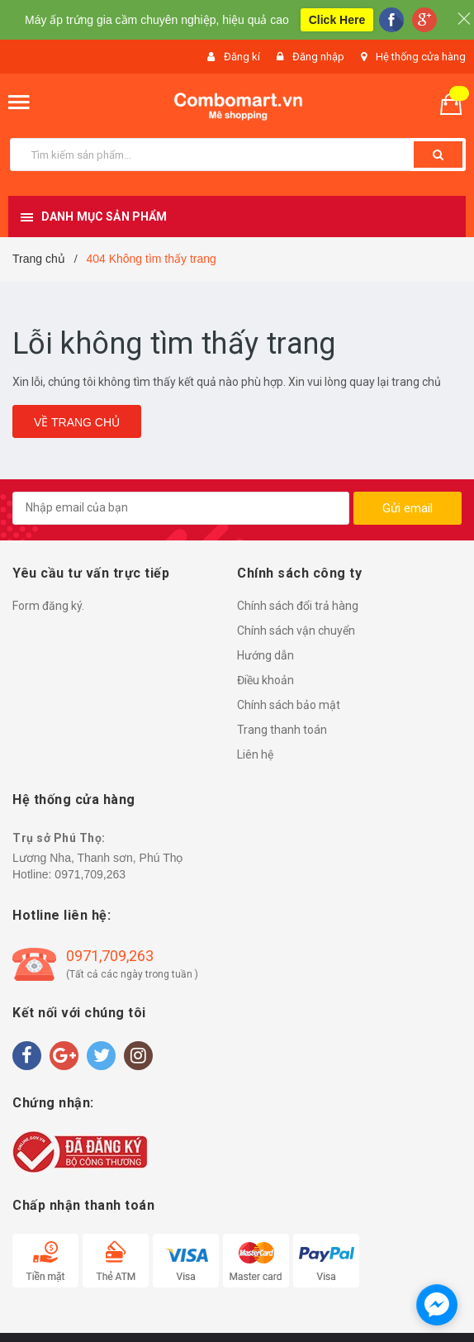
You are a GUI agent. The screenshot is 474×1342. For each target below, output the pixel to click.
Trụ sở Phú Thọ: (59, 838)
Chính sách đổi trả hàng (297, 605)
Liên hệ (255, 754)
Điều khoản (265, 680)
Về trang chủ (77, 422)
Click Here (337, 19)
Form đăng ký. (48, 605)
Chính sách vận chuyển (296, 630)
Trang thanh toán (282, 729)
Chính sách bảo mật (288, 704)
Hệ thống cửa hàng (421, 56)
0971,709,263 (90, 874)
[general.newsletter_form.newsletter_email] (180, 508)
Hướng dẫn (265, 655)
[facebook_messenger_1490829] (436, 1304)
